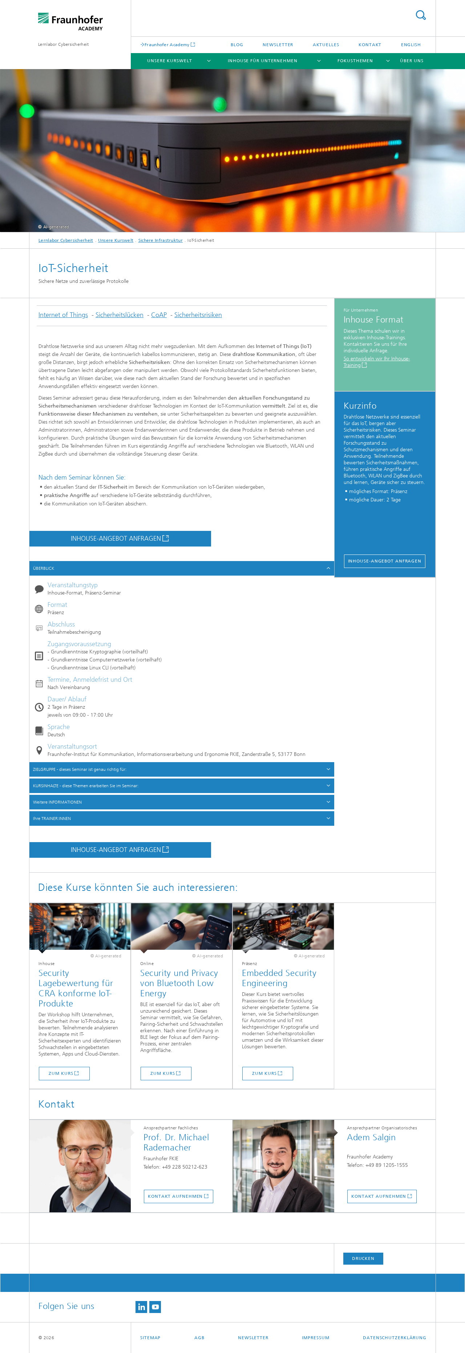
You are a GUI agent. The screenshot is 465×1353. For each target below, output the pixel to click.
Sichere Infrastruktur (160, 240)
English (411, 44)
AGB (199, 1337)
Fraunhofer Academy (167, 44)
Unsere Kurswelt (169, 60)
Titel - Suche (420, 15)
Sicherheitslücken (119, 315)
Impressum (315, 1337)
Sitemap (150, 1337)
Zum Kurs (61, 1073)
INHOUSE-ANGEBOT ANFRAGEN (116, 539)
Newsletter (278, 44)
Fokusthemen (355, 60)
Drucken (363, 1258)
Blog (237, 44)
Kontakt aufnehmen (175, 1196)
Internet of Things (63, 315)
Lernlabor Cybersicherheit (63, 44)
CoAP (159, 315)
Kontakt (370, 44)
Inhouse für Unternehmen (263, 60)
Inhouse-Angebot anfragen (385, 561)
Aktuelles (326, 44)
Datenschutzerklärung (394, 1337)
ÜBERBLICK (43, 568)
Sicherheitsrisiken (198, 315)
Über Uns (411, 60)
